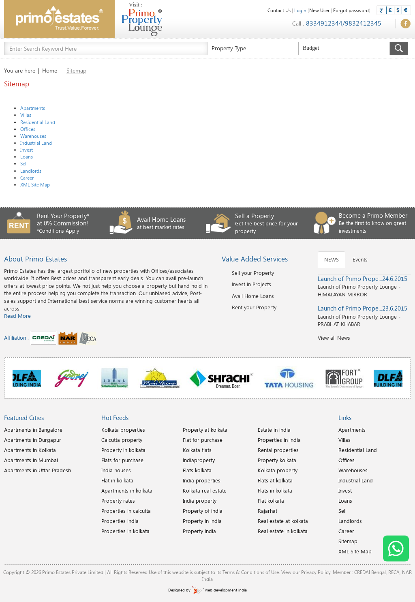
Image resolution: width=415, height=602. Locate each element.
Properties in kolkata (125, 531)
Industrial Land (36, 142)
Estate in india (274, 429)
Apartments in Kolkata (30, 450)
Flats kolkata (197, 470)
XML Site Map (35, 184)
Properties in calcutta (126, 510)
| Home (47, 70)
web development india (219, 590)
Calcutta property (121, 439)
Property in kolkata (123, 450)
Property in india (202, 521)
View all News (334, 337)
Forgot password (351, 10)
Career (27, 177)
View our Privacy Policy (305, 572)
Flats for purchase (122, 460)
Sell (24, 163)
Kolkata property (277, 470)
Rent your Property (254, 307)
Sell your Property (253, 272)
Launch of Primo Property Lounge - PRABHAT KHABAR (364, 316)
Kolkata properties (123, 429)
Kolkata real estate (205, 490)
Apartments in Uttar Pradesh (37, 470)
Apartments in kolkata (126, 490)
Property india (199, 531)
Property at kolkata (205, 429)
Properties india (120, 521)
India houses (116, 470)
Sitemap (347, 541)
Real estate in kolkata (283, 531)
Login (300, 10)
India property (199, 500)
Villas (25, 114)
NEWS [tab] (331, 259)
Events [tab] (360, 259)
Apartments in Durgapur (32, 439)
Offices (27, 129)
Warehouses (33, 136)
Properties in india (279, 439)
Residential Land (37, 122)
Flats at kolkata (275, 480)
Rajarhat (267, 510)
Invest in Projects (251, 284)
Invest (26, 149)
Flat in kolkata (117, 480)
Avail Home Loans (253, 296)
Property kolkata (277, 460)
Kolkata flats (197, 450)
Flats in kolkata (275, 490)
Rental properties (278, 450)
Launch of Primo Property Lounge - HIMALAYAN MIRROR (364, 286)
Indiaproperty (199, 460)
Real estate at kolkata (283, 521)
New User (319, 10)
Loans (26, 156)
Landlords (30, 170)
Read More (17, 315)
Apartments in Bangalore (33, 429)
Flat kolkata (271, 500)
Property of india (202, 510)
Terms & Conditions (243, 572)
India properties (201, 480)
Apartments (32, 108)
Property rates (118, 500)
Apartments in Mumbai (31, 460)
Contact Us (279, 10)
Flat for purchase (202, 439)
